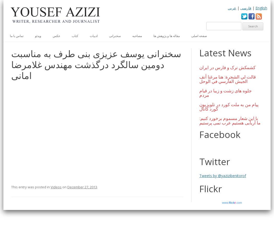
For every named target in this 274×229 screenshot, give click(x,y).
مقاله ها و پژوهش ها (166, 36)
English (261, 7)
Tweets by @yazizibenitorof (222, 175)
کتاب (75, 36)
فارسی (245, 7)
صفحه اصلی (199, 36)
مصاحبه (137, 36)
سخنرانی (115, 36)
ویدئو (38, 36)
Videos (56, 187)
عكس (56, 36)
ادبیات (94, 36)
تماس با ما (16, 36)
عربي (232, 7)
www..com (232, 202)
